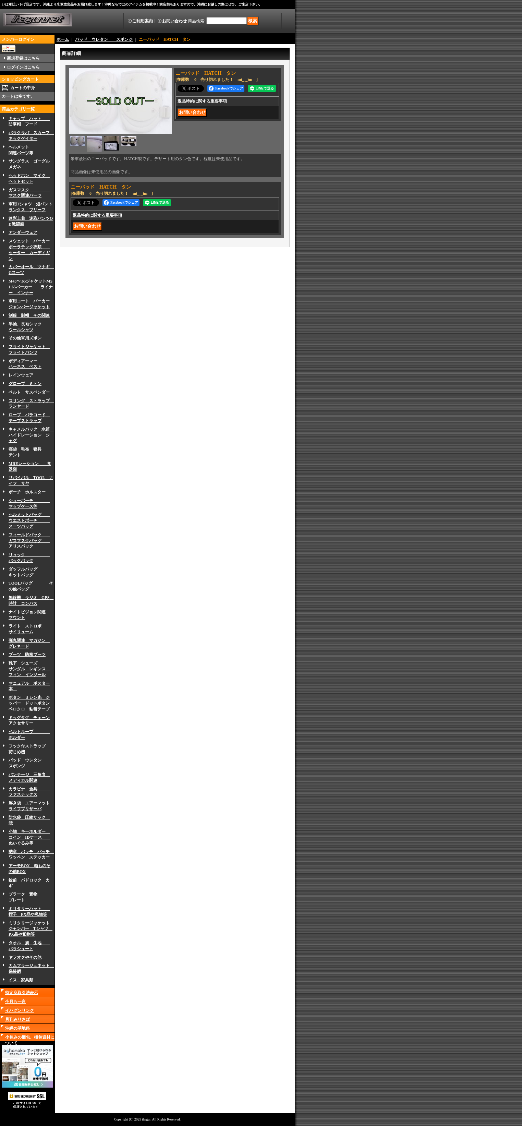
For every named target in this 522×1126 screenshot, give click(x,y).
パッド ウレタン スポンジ (104, 39)
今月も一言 (15, 1001)
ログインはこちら (23, 67)
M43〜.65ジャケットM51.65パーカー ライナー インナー (31, 287)
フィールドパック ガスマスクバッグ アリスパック (29, 540)
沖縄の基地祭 (17, 1028)
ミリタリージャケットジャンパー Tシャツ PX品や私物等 (30, 929)
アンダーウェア (23, 232)
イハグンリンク (19, 1010)
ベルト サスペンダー (29, 392)
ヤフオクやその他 (25, 957)
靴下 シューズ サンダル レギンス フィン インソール (29, 669)
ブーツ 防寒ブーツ (27, 654)
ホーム (63, 39)
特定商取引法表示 (21, 992)
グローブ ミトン (25, 383)
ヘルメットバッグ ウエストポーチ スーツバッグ (29, 520)
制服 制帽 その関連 (29, 315)
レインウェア (21, 375)
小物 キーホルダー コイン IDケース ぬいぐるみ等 (29, 837)
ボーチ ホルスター (27, 492)
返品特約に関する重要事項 (202, 101)
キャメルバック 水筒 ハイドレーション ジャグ (31, 435)
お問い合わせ (174, 21)
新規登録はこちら (23, 58)
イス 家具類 (21, 980)
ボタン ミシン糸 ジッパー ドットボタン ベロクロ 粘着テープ (31, 703)
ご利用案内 (142, 21)
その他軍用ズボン (25, 338)
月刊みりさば (17, 1019)
